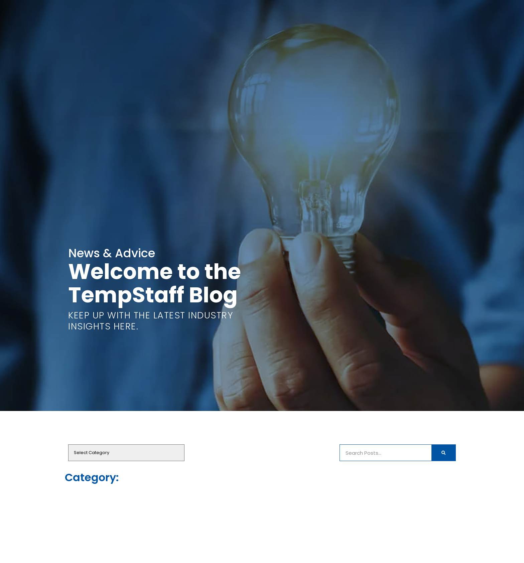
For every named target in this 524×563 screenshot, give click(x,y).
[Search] (443, 453)
